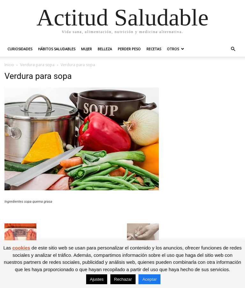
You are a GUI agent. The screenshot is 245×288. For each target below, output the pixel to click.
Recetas (153, 48)
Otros (173, 48)
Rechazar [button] (123, 279)
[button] (233, 49)
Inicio (9, 64)
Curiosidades (19, 48)
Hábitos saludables (56, 48)
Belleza (105, 48)
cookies (21, 247)
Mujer (86, 48)
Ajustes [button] (97, 279)
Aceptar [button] (149, 279)
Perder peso (129, 48)
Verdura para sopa (37, 64)
